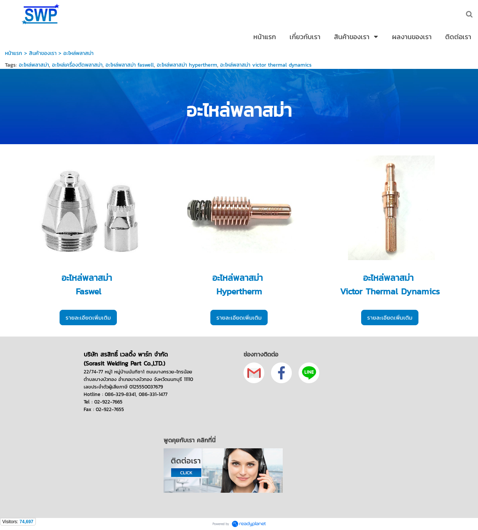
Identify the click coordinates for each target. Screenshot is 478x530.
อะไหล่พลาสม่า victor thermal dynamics (266, 65)
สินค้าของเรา (43, 53)
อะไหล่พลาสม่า (34, 65)
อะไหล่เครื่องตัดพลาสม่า (77, 65)
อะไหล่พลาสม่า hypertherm (187, 65)
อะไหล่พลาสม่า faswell (130, 65)
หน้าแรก (13, 53)
